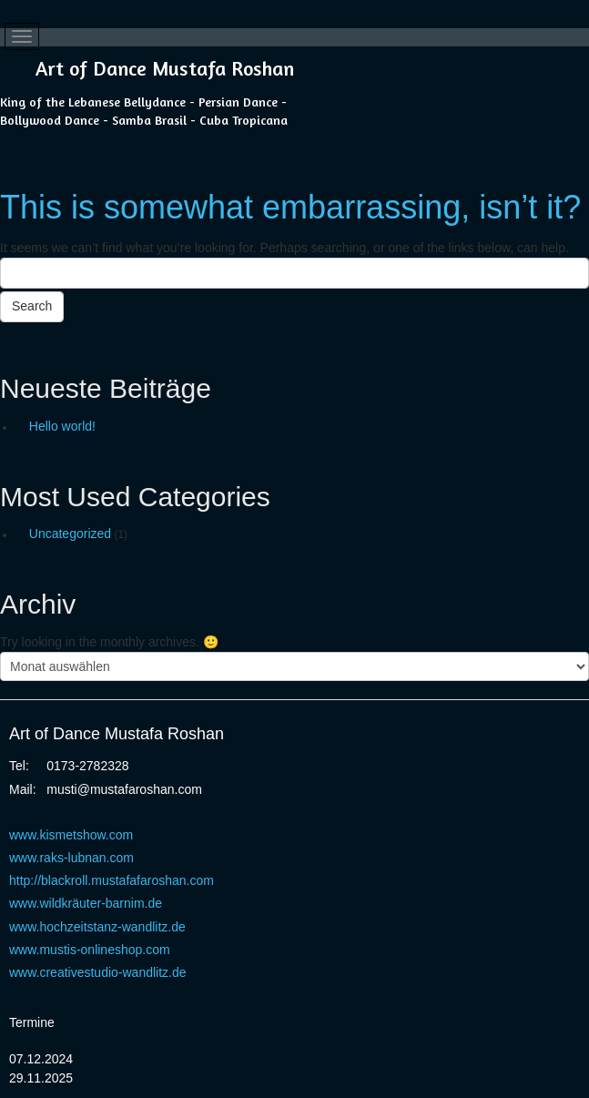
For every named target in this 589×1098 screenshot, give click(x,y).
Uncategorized (70, 533)
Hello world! (62, 426)
